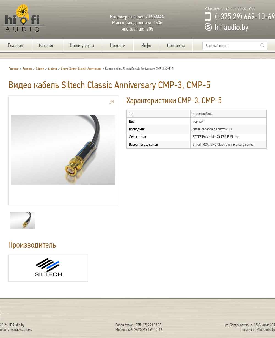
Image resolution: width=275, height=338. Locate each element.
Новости (117, 45)
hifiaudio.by (232, 27)
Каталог (46, 45)
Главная (15, 45)
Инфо (146, 45)
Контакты (176, 45)
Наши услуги (82, 45)
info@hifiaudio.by (263, 329)
